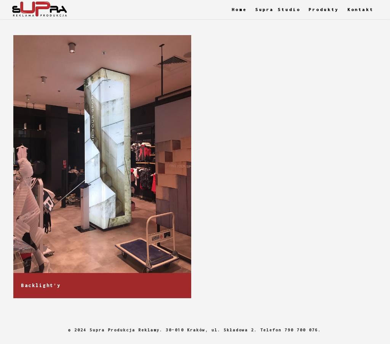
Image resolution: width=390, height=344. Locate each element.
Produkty (323, 9)
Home (239, 9)
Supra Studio (277, 9)
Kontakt (360, 9)
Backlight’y (41, 286)
